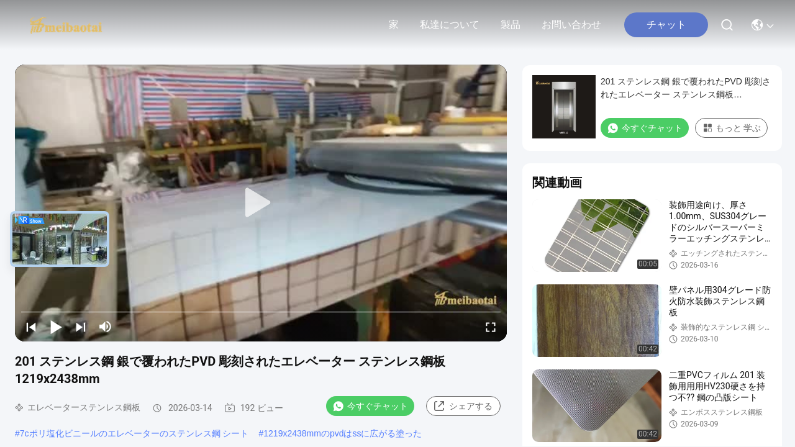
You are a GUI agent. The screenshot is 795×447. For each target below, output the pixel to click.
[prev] (31, 326)
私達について (449, 24)
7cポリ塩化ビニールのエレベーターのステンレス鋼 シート (134, 433)
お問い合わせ (571, 24)
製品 (510, 24)
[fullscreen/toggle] (490, 326)
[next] (80, 326)
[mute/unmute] (105, 326)
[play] (260, 203)
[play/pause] (55, 326)
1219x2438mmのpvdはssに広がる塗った (342, 433)
